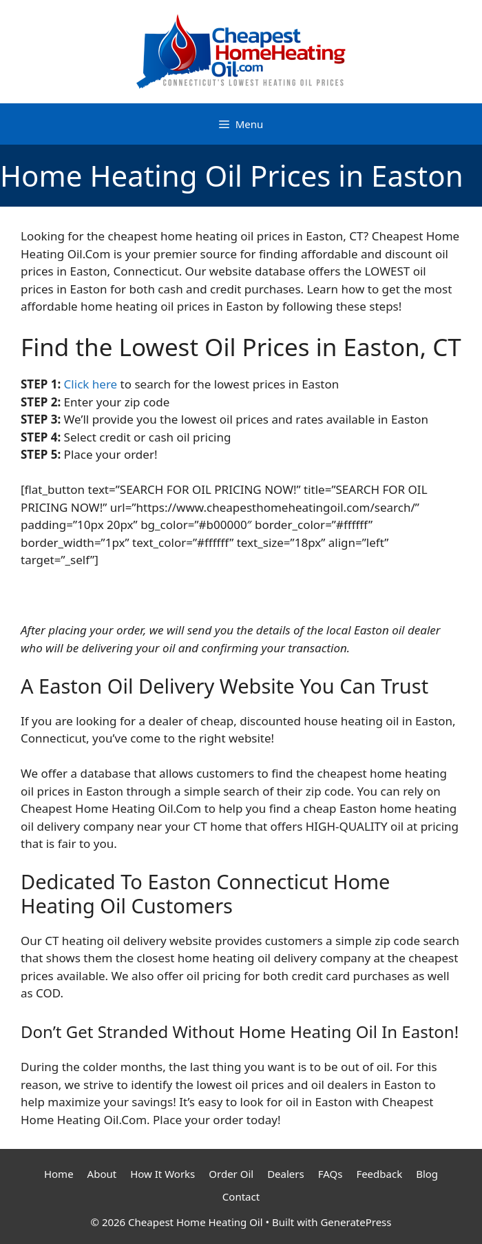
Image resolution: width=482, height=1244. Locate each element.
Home (59, 1174)
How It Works (162, 1174)
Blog (427, 1174)
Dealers (285, 1174)
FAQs (330, 1174)
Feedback (379, 1174)
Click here (91, 384)
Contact (241, 1196)
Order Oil (231, 1174)
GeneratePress (355, 1222)
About (102, 1174)
